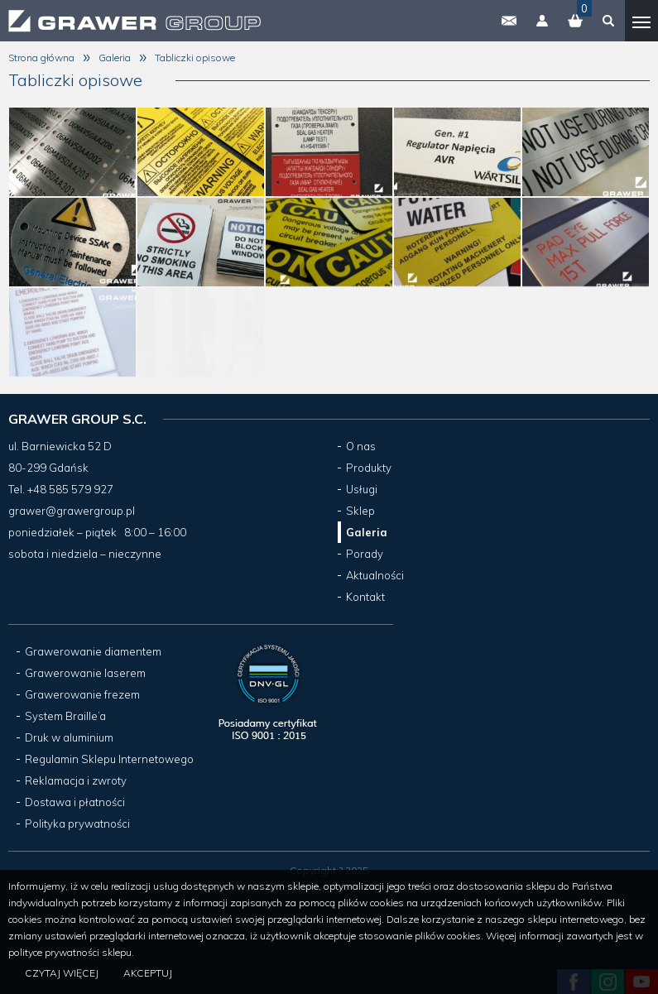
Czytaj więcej (61, 973)
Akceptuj (147, 973)
